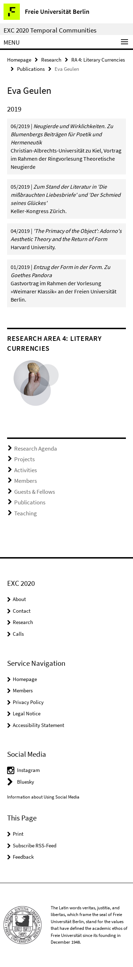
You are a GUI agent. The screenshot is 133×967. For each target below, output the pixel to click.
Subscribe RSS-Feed (34, 845)
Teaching (25, 513)
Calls (18, 633)
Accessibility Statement (38, 725)
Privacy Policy (28, 702)
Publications (31, 68)
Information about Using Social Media (43, 797)
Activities (25, 470)
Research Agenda (35, 448)
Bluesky (25, 781)
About (19, 599)
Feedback (23, 856)
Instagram (28, 770)
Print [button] (18, 833)
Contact (22, 610)
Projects (24, 459)
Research (51, 59)
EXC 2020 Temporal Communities (50, 30)
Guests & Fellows (34, 492)
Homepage (19, 59)
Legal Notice (26, 713)
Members (25, 481)
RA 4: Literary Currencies (98, 59)
